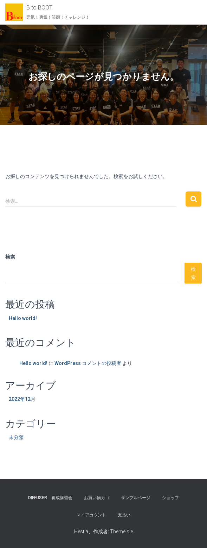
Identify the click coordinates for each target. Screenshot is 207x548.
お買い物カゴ (96, 497)
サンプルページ (135, 497)
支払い (124, 515)
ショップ (170, 497)
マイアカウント (91, 515)
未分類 (16, 437)
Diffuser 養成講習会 (50, 497)
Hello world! (23, 318)
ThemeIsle (121, 531)
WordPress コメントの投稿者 (87, 363)
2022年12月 (22, 399)
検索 (10, 257)
